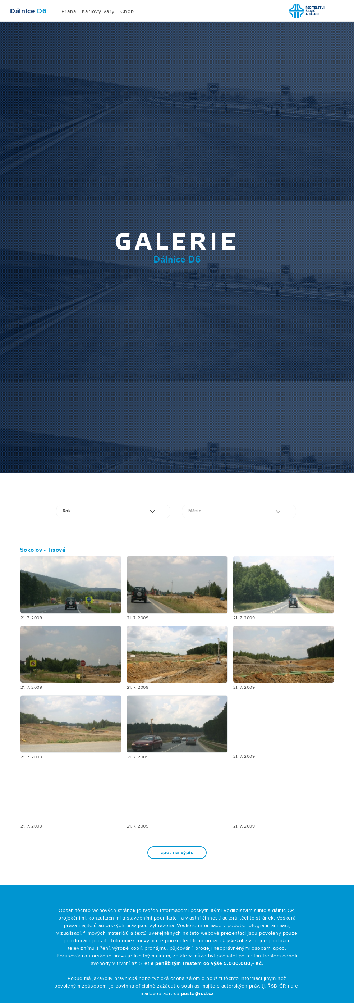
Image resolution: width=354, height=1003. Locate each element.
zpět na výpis (177, 852)
